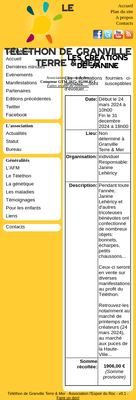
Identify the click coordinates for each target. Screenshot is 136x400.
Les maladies (20, 192)
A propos (124, 17)
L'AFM (13, 168)
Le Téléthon (18, 176)
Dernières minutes (25, 66)
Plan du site (122, 11)
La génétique (20, 184)
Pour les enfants (23, 208)
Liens (11, 216)
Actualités (16, 133)
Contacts (124, 23)
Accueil (125, 5)
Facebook (16, 114)
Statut (12, 141)
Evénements (19, 74)
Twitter (13, 106)
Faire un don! (68, 398)
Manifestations (21, 82)
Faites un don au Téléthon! (68, 86)
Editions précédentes (28, 98)
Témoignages (20, 200)
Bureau (13, 149)
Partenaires (18, 90)
